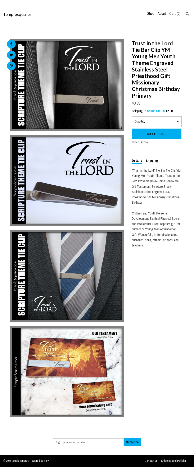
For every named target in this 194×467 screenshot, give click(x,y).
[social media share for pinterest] (11, 66)
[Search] (187, 14)
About (162, 13)
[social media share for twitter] (11, 55)
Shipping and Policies (173, 461)
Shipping (152, 160)
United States (156, 110)
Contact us (151, 461)
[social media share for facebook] (11, 44)
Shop (150, 13)
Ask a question (140, 142)
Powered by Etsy (39, 461)
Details (137, 160)
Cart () (174, 13)
